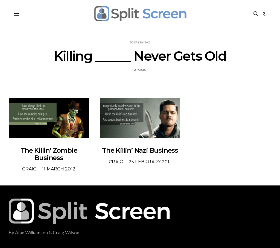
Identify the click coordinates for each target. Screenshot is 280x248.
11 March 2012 (58, 169)
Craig (29, 169)
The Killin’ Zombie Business (49, 153)
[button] (264, 13)
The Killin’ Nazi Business (140, 150)
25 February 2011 (150, 161)
